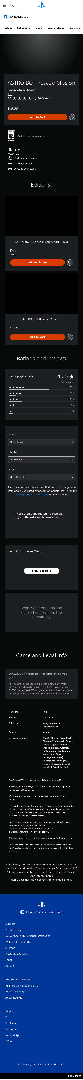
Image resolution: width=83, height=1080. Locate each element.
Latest (8, 28)
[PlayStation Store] (17, 16)
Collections (23, 28)
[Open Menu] (4, 5)
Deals (39, 28)
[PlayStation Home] (41, 5)
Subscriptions (56, 28)
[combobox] (41, 442)
